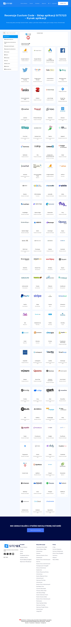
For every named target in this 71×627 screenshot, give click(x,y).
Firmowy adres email (41, 590)
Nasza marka (56, 559)
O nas (54, 547)
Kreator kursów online (41, 596)
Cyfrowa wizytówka (41, 588)
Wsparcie (44, 3)
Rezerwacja (6, 57)
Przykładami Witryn (24, 555)
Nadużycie (37, 622)
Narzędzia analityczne (8, 39)
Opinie (21, 553)
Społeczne (6, 66)
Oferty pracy (58, 553)
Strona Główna (24, 3)
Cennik (31, 3)
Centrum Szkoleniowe (58, 551)
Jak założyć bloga (40, 592)
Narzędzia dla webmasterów (9, 49)
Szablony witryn (24, 557)
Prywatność (32, 622)
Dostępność (43, 622)
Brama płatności (7, 69)
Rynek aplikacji (25, 559)
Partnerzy (55, 555)
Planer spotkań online (41, 603)
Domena (38, 553)
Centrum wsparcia (57, 549)
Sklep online (7, 63)
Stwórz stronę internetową (35, 530)
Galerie (6, 54)
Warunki (26, 622)
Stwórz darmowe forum (42, 594)
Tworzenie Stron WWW (41, 547)
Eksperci (55, 557)
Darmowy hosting (40, 605)
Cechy (21, 551)
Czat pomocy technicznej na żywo (10, 43)
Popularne (6, 36)
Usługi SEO (39, 611)
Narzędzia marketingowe (9, 46)
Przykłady (37, 3)
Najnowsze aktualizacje (25, 561)
